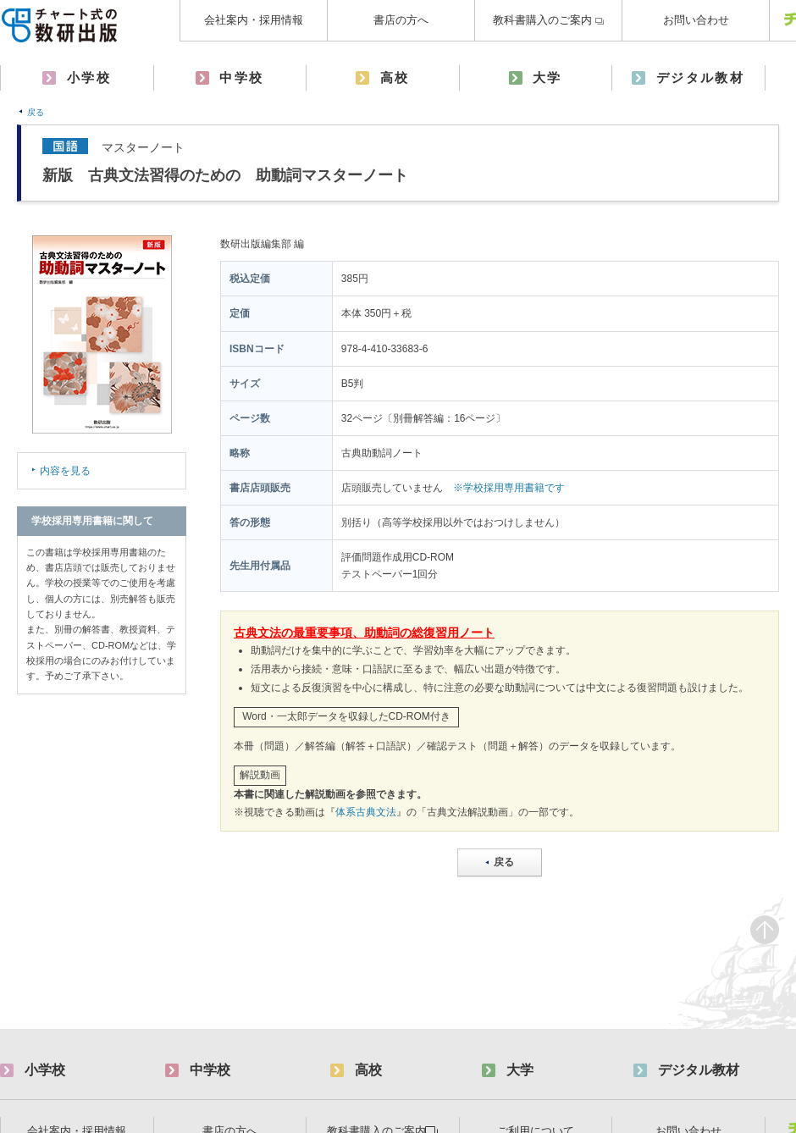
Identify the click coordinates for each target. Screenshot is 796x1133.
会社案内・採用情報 (253, 20)
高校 (395, 77)
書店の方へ (400, 20)
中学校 (241, 77)
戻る (35, 112)
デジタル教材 (700, 77)
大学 (547, 77)
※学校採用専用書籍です (509, 488)
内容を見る (65, 471)
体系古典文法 (365, 812)
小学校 (89, 77)
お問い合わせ (696, 20)
